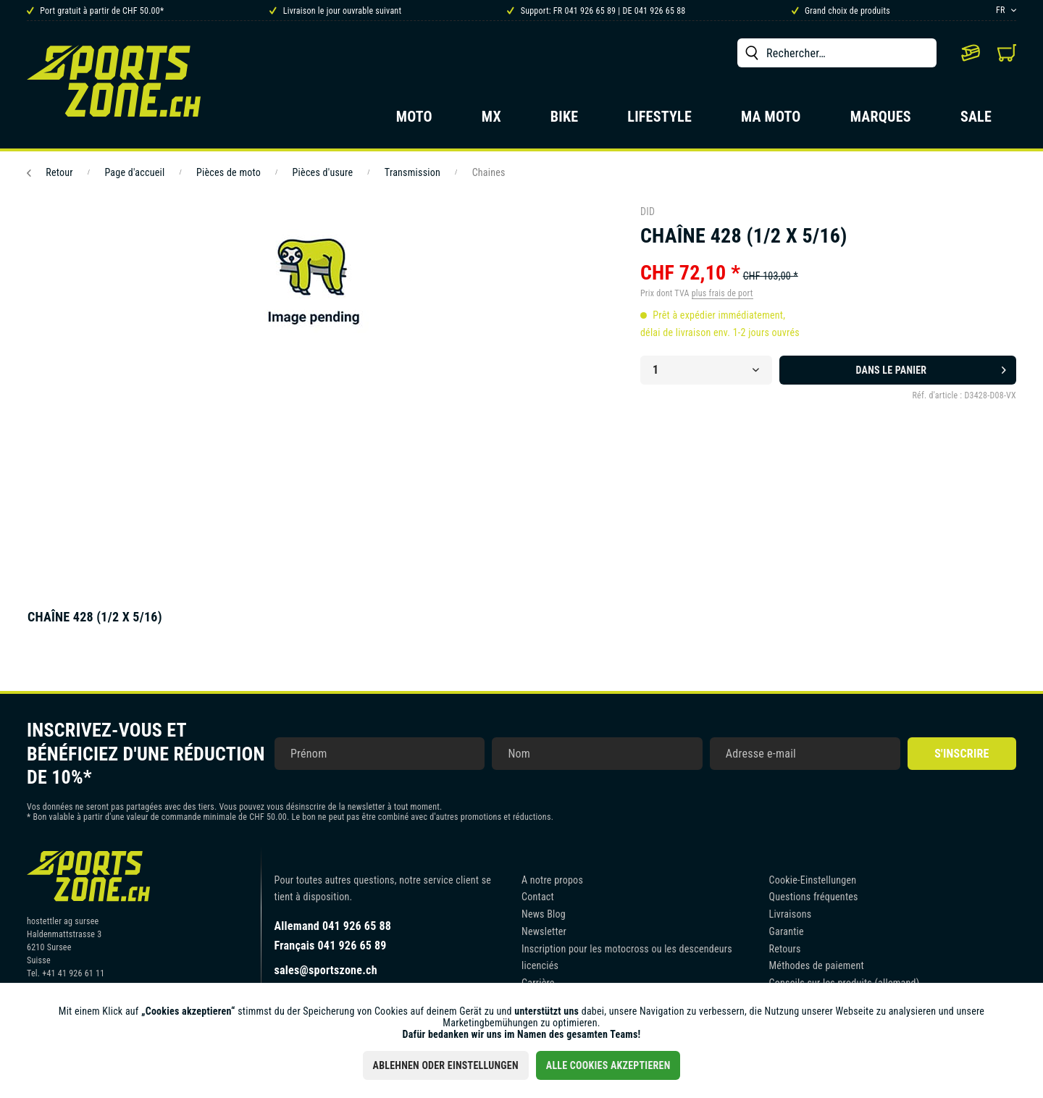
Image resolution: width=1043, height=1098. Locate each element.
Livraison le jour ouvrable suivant (335, 11)
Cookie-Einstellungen (813, 880)
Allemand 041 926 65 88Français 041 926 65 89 (333, 935)
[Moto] (414, 120)
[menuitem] (837, 52)
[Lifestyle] (659, 120)
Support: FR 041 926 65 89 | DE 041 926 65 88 (596, 11)
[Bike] (564, 120)
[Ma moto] (771, 120)
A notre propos (552, 880)
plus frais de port (722, 293)
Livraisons (790, 914)
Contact (538, 896)
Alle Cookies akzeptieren (608, 1065)
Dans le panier (931, 367)
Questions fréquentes (813, 896)
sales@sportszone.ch (326, 970)
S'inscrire (961, 753)
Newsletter (544, 931)
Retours (785, 949)
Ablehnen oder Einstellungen (446, 1065)
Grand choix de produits (841, 11)
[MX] (491, 120)
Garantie (786, 931)
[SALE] (976, 120)
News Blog (544, 914)
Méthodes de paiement (816, 965)
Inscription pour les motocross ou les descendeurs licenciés (627, 957)
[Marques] (881, 120)
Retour (50, 172)
